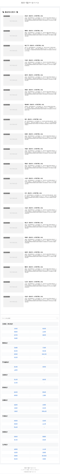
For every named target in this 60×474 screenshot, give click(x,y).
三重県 (44, 395)
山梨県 (16, 370)
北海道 (16, 328)
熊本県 (16, 459)
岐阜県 (16, 392)
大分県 (44, 449)
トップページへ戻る (25, 470)
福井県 (44, 379)
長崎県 (16, 456)
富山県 (16, 379)
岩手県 (16, 335)
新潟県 (16, 367)
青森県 (16, 332)
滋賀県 (16, 405)
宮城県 (16, 338)
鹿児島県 (44, 456)
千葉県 (44, 348)
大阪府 (16, 411)
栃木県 (16, 351)
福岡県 (16, 449)
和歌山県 (44, 411)
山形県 (44, 332)
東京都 (44, 351)
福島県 (44, 335)
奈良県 (44, 408)
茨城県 (16, 348)
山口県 (44, 424)
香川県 (16, 440)
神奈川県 (44, 354)
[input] (30, 318)
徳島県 (16, 437)
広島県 (44, 421)
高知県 (44, 440)
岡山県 (16, 427)
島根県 (16, 424)
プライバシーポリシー (34, 470)
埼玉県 (16, 357)
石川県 (16, 383)
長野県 (44, 367)
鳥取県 (16, 421)
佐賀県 (16, 452)
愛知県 (44, 392)
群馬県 (16, 354)
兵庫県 (44, 405)
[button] (57, 318)
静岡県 (16, 395)
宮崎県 (44, 452)
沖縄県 (44, 459)
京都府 (16, 408)
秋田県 (44, 328)
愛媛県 (44, 437)
